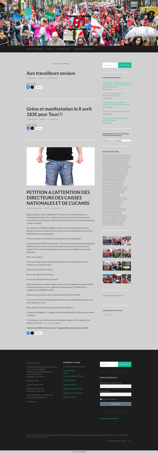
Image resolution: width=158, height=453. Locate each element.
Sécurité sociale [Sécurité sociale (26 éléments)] (121, 216)
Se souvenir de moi (108, 399)
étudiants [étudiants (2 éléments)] (119, 224)
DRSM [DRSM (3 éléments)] (106, 174)
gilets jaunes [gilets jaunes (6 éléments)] (120, 177)
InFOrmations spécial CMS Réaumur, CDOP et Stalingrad (115, 119)
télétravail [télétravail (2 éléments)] (107, 220)
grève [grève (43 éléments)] (121, 181)
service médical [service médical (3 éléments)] (108, 213)
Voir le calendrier (69, 370)
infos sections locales (83, 49)
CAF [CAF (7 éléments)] (128, 156)
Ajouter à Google (69, 380)
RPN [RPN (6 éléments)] (119, 202)
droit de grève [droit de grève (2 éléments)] (122, 170)
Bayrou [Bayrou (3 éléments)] (121, 156)
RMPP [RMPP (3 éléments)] (114, 202)
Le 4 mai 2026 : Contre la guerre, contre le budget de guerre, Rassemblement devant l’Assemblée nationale (117, 85)
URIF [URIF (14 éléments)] (122, 220)
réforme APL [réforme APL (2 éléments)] (108, 206)
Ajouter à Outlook (69, 384)
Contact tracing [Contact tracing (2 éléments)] (124, 167)
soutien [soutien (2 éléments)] (118, 213)
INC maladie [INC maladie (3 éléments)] (107, 188)
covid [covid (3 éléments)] (105, 170)
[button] (66, 373)
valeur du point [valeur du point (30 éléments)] (108, 224)
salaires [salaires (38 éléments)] (116, 206)
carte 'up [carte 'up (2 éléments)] (106, 159)
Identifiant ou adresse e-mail (111, 383)
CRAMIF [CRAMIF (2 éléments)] (112, 170)
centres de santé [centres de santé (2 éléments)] (123, 159)
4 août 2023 (31, 78)
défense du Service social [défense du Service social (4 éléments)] (118, 174)
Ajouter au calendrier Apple (72, 389)
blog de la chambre (35, 49)
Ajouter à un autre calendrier (73, 393)
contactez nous (32, 401)
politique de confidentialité (109, 418)
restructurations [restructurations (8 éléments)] (120, 199)
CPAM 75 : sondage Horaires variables (116, 111)
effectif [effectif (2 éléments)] (106, 177)
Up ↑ (129, 441)
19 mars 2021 (32, 119)
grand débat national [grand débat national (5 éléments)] (110, 181)
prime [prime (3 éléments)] (117, 195)
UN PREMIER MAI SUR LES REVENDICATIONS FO (112, 95)
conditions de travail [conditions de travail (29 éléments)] (110, 167)
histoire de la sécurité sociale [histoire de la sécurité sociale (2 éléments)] (113, 184)
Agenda (50, 49)
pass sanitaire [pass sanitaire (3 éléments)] (108, 195)
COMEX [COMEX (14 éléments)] (124, 163)
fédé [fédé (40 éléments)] (112, 177)
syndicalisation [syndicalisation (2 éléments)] (108, 216)
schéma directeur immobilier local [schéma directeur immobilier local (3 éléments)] (114, 209)
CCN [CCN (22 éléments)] (113, 159)
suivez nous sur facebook (113, 295)
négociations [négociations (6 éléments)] (119, 192)
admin (41, 78)
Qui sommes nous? (33, 363)
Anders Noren (120, 441)
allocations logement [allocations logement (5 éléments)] (110, 156)
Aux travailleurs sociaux (51, 73)
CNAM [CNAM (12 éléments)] (117, 163)
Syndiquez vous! (63, 49)
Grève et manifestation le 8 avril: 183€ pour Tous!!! (59, 111)
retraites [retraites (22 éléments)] (106, 202)
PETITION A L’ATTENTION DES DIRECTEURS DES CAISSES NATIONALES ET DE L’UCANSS (58, 198)
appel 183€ (31, 125)
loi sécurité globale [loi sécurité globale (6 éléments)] (120, 188)
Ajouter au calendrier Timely (73, 376)
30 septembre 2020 (34, 208)
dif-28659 (31, 84)
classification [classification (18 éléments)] (108, 163)
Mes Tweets (107, 315)
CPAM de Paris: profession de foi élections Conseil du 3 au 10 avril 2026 (116, 104)
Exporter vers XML (69, 397)
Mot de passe (105, 391)
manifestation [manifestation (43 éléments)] (108, 192)
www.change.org (49, 323)
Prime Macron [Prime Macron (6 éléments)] (108, 199)
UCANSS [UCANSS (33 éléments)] (115, 220)
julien (46, 208)
